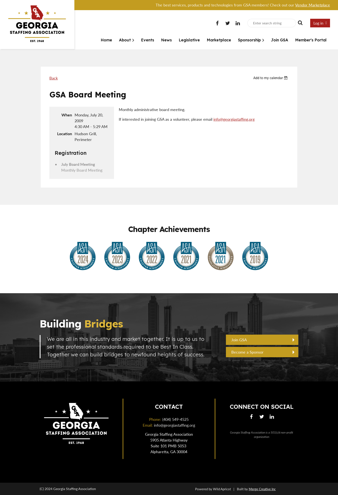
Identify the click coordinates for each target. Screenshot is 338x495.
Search (300, 23)
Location (64, 133)
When (66, 115)
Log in (318, 23)
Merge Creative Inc (262, 489)
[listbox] (271, 78)
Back (53, 78)
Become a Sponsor (247, 352)
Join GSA (239, 339)
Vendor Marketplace (312, 5)
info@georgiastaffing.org (234, 119)
